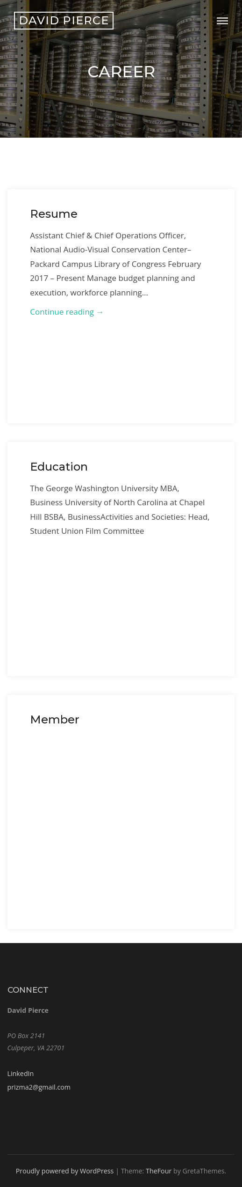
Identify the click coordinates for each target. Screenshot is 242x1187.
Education (59, 466)
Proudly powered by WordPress (65, 1170)
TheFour (158, 1170)
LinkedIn (20, 1073)
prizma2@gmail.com (39, 1087)
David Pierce (64, 20)
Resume (54, 214)
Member (54, 719)
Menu (222, 20)
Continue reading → (67, 311)
